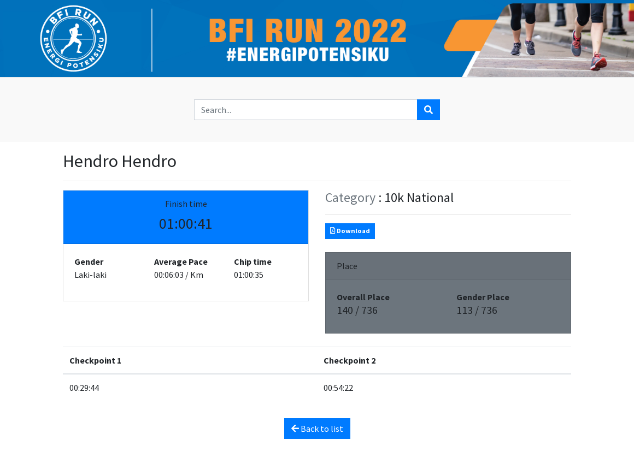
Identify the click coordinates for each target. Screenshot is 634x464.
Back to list (317, 428)
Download (350, 231)
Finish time (186, 203)
